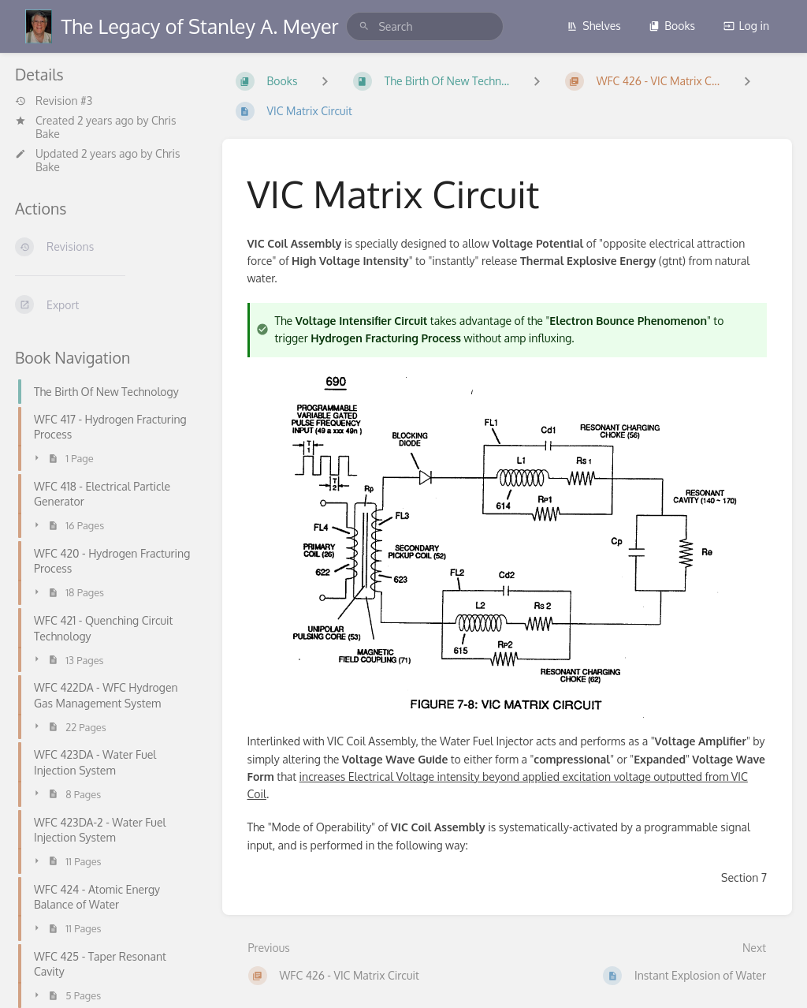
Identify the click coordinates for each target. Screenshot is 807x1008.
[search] (425, 26)
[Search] (364, 26)
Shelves (594, 25)
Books (672, 25)
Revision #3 (53, 101)
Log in (746, 25)
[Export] (106, 304)
